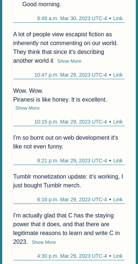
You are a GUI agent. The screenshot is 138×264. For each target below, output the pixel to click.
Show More (69, 61)
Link (118, 18)
